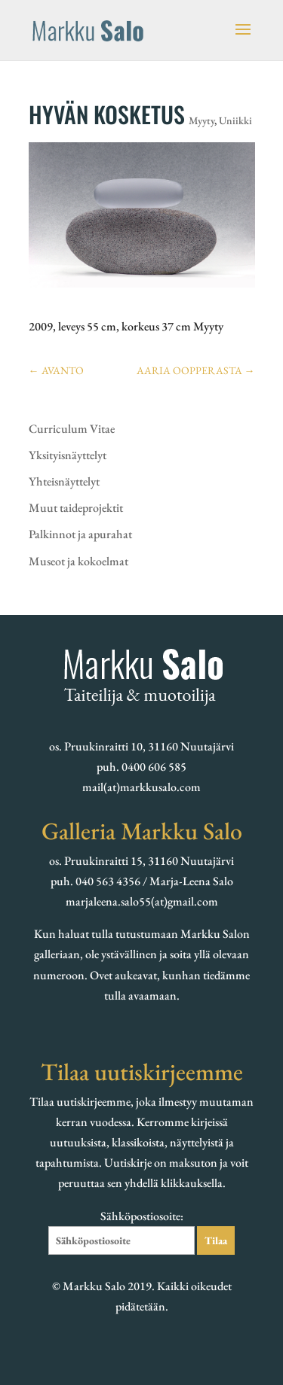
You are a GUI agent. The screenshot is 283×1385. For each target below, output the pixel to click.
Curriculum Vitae (72, 429)
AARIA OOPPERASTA (196, 370)
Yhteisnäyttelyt (64, 481)
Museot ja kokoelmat (78, 561)
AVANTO (56, 370)
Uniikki (235, 120)
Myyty (201, 120)
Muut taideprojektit (76, 508)
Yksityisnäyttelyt (67, 455)
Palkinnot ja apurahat (80, 534)
